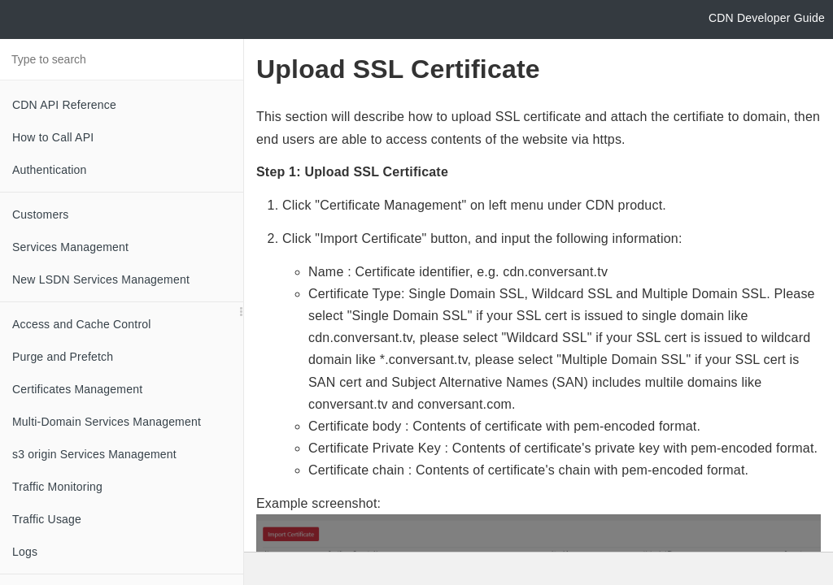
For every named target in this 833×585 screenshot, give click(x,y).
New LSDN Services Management (101, 279)
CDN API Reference (64, 104)
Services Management (70, 247)
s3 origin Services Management (94, 454)
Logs (24, 551)
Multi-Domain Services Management (106, 421)
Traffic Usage (46, 519)
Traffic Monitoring (57, 486)
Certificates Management (77, 389)
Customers (40, 214)
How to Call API (53, 137)
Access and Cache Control (81, 324)
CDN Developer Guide (767, 17)
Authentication (49, 169)
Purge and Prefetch (62, 356)
